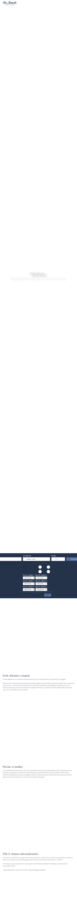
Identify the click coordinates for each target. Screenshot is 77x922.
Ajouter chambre (26, 595)
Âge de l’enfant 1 (29, 575)
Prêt (47, 595)
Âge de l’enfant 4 (41, 581)
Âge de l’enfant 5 (29, 587)
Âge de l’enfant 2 (41, 575)
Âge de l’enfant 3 (29, 581)
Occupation (27, 556)
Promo (53, 556)
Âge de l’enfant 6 (41, 587)
